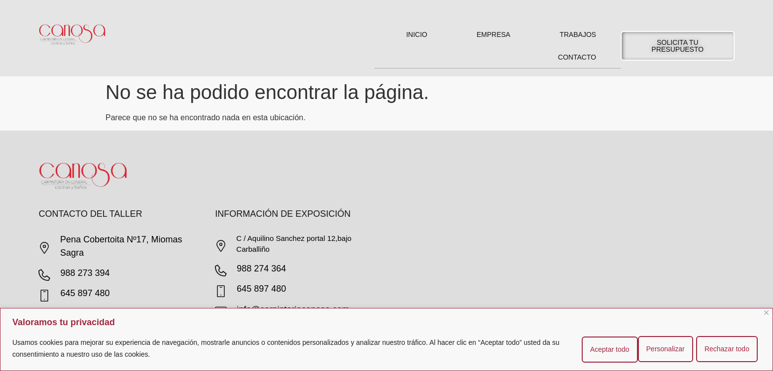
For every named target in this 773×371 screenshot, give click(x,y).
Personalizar (600, 349)
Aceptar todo (731, 349)
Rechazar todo (665, 349)
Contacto (577, 57)
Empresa (493, 34)
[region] (386, 339)
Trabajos (578, 34)
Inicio (416, 34)
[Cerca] (766, 313)
